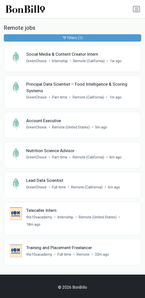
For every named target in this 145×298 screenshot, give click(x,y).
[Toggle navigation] (136, 9)
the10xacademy (39, 217)
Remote (83, 254)
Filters (72, 38)
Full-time (59, 187)
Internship (60, 61)
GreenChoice (36, 61)
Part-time (59, 97)
